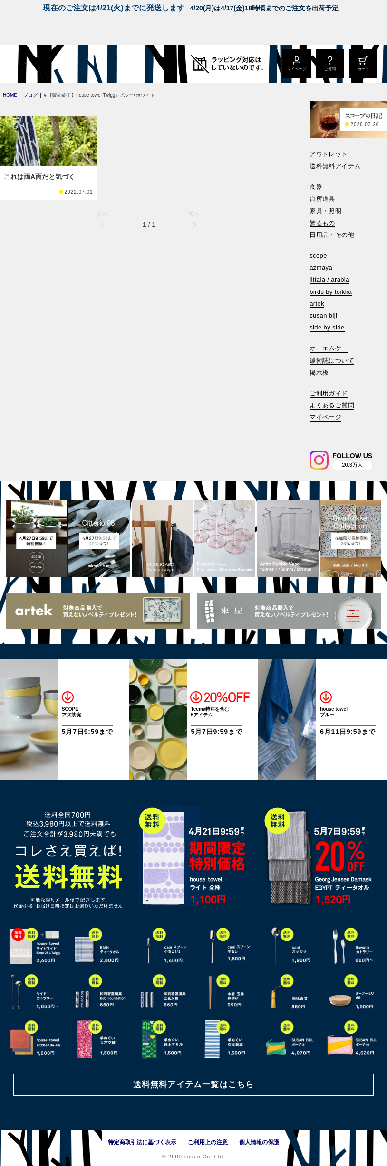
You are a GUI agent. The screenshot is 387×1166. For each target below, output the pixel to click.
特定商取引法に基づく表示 (142, 1142)
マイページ (325, 417)
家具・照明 (325, 211)
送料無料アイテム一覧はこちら (193, 1084)
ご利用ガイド (329, 393)
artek (317, 303)
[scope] (80, 64)
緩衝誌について (332, 360)
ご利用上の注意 (208, 1142)
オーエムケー (329, 348)
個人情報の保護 (259, 1142)
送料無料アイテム (335, 165)
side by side (327, 327)
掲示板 (319, 372)
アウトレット (329, 154)
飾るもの (322, 222)
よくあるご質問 (332, 405)
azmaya (321, 267)
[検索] (316, 430)
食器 (316, 186)
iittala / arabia (329, 279)
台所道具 (322, 198)
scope (318, 255)
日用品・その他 (332, 234)
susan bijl (323, 315)
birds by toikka (331, 291)
